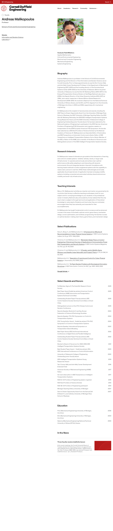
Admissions (93, 8)
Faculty (5, 15)
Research (75, 8)
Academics (67, 8)
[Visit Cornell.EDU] (4, 8)
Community (84, 8)
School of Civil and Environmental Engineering (18, 27)
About (59, 8)
